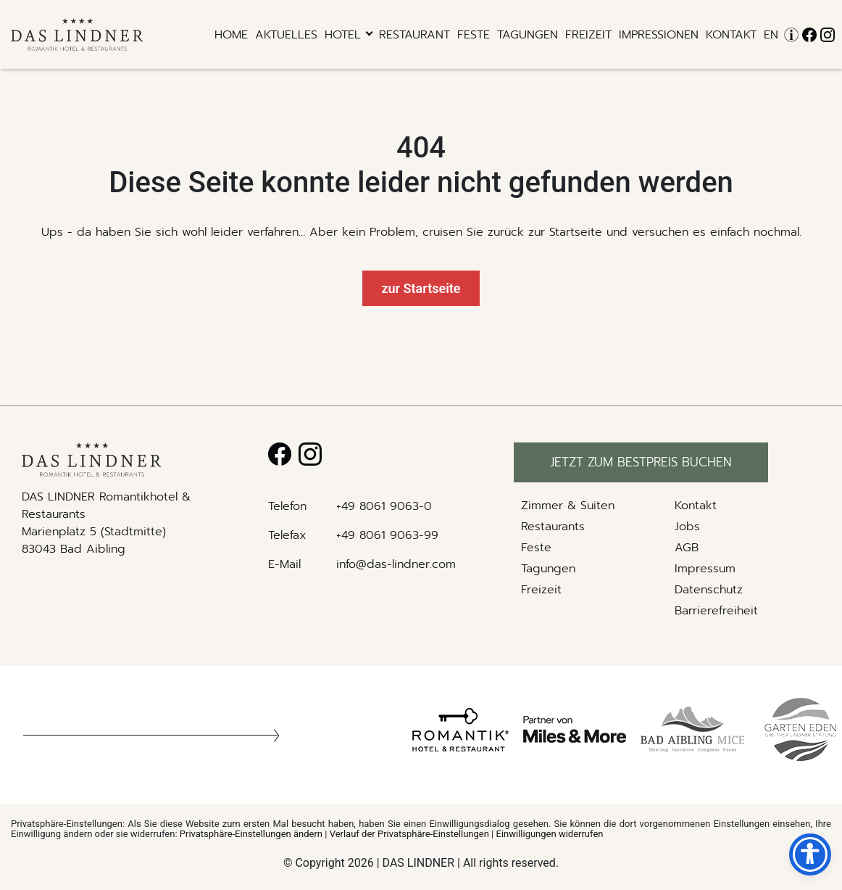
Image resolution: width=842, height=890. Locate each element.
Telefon (287, 506)
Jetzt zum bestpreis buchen (641, 462)
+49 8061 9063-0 (384, 506)
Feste (473, 35)
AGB (687, 547)
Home (231, 35)
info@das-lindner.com (396, 564)
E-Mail (284, 564)
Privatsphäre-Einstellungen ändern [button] (251, 833)
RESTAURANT (414, 35)
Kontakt (731, 35)
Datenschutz (709, 589)
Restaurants (553, 526)
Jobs (687, 526)
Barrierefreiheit (716, 610)
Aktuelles (286, 35)
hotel (343, 35)
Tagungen (527, 35)
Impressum (705, 568)
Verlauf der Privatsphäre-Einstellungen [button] (409, 833)
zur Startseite (420, 288)
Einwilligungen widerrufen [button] (550, 833)
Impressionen (659, 35)
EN (771, 35)
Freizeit (588, 35)
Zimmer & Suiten (567, 505)
